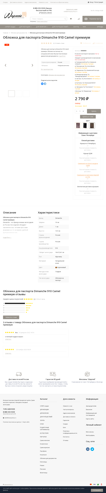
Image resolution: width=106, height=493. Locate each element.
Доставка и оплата (16, 2)
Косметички (44, 444)
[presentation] (5, 65)
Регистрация (98, 2)
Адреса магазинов (31, 2)
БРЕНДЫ (100, 27)
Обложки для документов (19, 32)
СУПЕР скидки (10, 27)
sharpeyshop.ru (8, 484)
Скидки (5, 2)
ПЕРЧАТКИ (43, 437)
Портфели (43, 451)
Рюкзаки (43, 469)
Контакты (66, 437)
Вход (91, 2)
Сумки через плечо (42, 21)
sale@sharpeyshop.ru (70, 11)
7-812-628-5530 (9, 409)
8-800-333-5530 (9, 412)
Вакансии (89, 409)
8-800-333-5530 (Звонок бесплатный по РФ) (42, 9)
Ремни (42, 465)
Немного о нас (43, 2)
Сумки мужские (45, 447)
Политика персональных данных (12, 422)
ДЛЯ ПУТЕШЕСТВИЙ (60, 27)
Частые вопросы (68, 409)
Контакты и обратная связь (59, 2)
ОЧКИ (42, 424)
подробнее (7, 237)
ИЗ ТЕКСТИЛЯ (44, 433)
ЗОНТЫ (76, 27)
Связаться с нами (71, 9)
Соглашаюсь (97, 490)
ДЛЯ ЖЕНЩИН (25, 27)
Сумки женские (45, 440)
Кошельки (43, 455)
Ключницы (43, 462)
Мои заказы (90, 432)
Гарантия (66, 420)
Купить (94, 111)
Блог (64, 427)
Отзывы (65, 440)
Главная (5, 32)
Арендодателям (91, 406)
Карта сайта (26, 422)
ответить (8, 339)
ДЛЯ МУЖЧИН (42, 27)
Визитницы (43, 473)
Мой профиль (90, 435)
